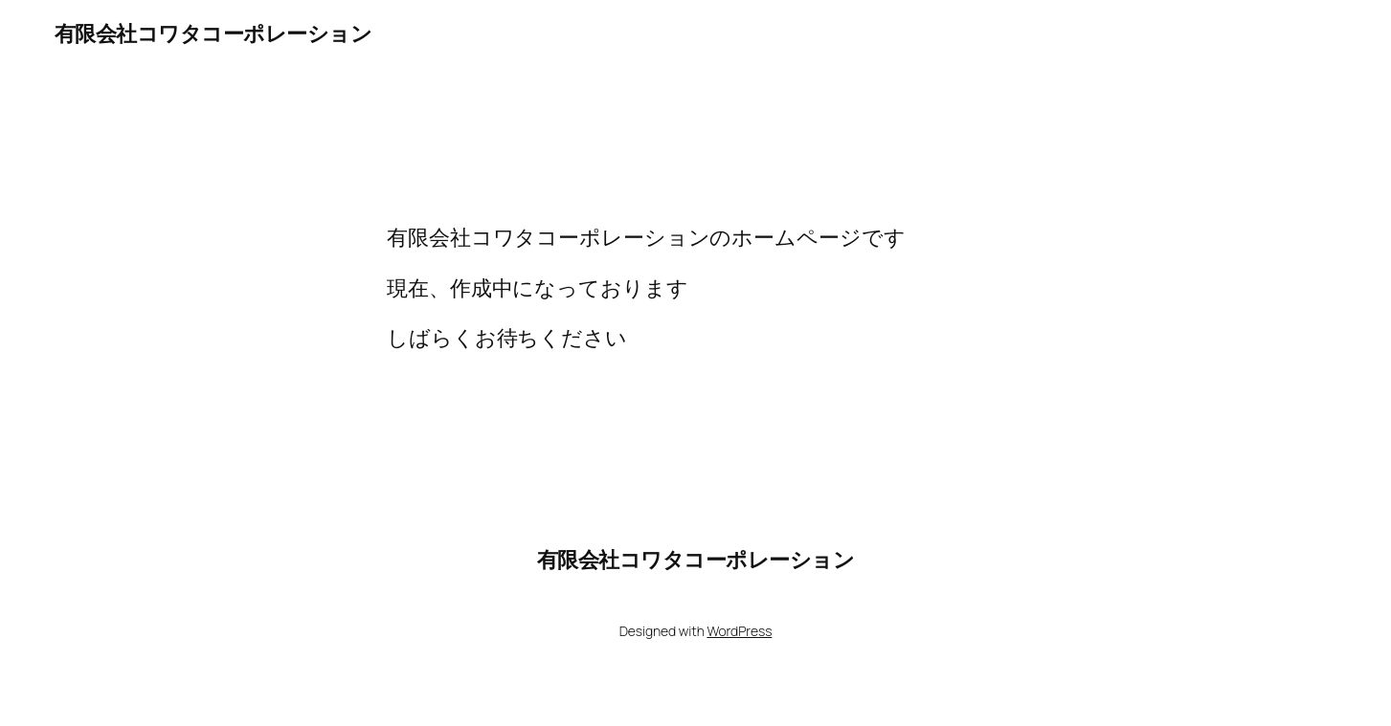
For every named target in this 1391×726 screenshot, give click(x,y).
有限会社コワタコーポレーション (213, 33)
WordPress (739, 631)
